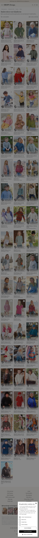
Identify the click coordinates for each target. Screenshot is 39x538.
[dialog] (28, 519)
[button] (27, 534)
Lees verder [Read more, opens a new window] (24, 514)
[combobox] (36, 503)
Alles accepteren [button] (28, 531)
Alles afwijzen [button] (27, 528)
